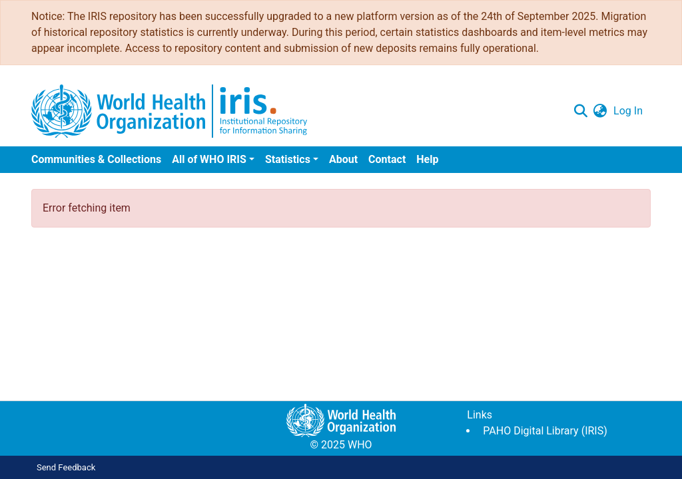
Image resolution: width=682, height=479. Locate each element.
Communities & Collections (96, 159)
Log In (628, 110)
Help (427, 159)
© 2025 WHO (341, 444)
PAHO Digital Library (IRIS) (545, 430)
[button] (600, 111)
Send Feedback (66, 467)
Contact (387, 159)
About (343, 159)
